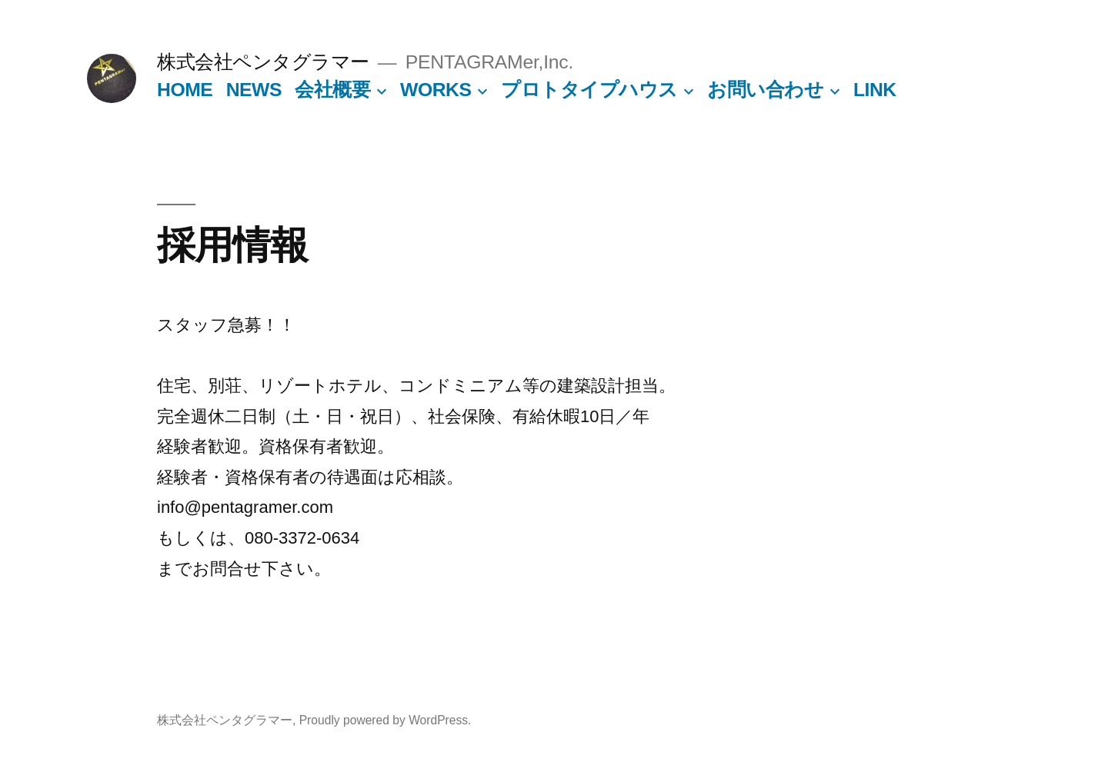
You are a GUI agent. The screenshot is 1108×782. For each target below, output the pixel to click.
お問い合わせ (765, 89)
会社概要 (332, 89)
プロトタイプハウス (589, 89)
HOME (184, 89)
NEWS (254, 89)
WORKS (435, 89)
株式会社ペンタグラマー (263, 62)
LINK (874, 89)
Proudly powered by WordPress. (385, 720)
